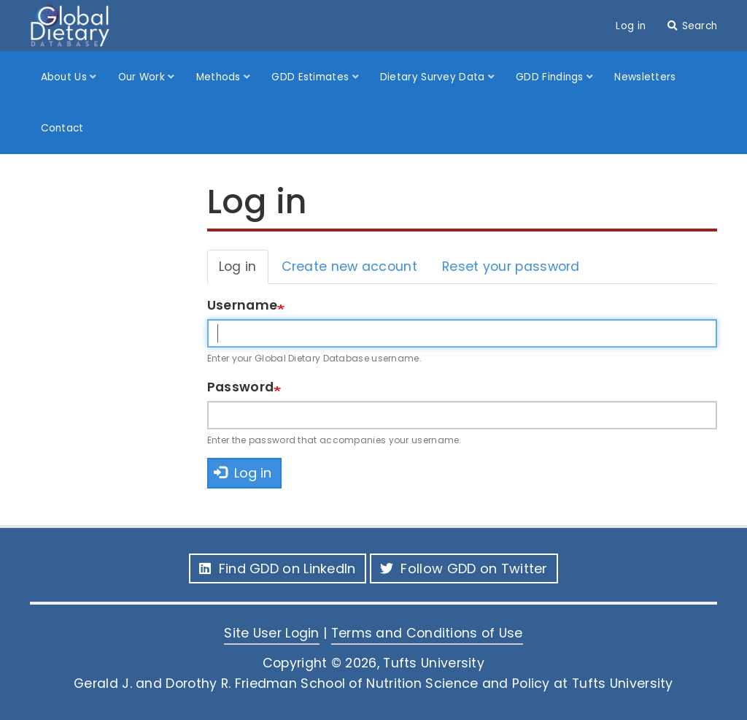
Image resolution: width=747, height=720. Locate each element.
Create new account (349, 266)
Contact (62, 128)
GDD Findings (551, 77)
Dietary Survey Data (434, 77)
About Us (65, 77)
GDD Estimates (311, 77)
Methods (220, 77)
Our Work (143, 77)
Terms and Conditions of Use (427, 633)
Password (240, 387)
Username (242, 305)
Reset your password (511, 266)
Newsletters (645, 77)
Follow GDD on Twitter (464, 568)
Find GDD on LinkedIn (277, 568)
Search (700, 26)
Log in (631, 26)
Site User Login (272, 633)
